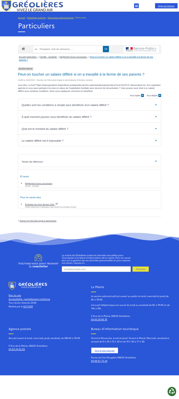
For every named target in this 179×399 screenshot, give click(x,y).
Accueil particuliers (28, 57)
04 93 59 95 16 (99, 319)
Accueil (21, 17)
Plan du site (15, 295)
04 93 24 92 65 (17, 349)
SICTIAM (28, 306)
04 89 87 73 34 (99, 360)
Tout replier (137, 95)
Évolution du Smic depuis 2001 (41, 204)
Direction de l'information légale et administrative (38, 221)
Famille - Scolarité (48, 57)
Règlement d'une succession (73, 57)
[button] (136, 5)
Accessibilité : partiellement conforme (29, 298)
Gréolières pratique (36, 17)
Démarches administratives (61, 17)
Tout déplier (154, 95)
